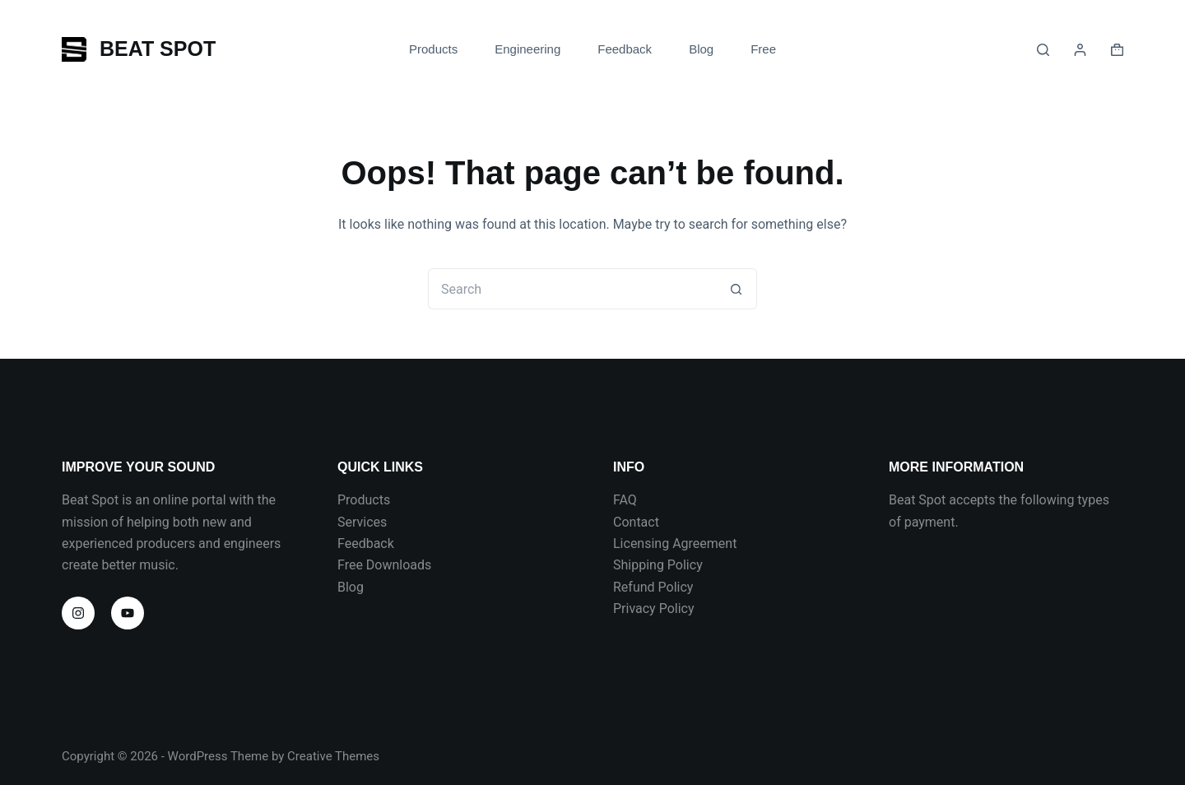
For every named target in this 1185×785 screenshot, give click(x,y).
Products (363, 500)
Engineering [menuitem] (527, 49)
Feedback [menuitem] (624, 49)
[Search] (1043, 50)
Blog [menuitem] (701, 49)
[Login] (1080, 50)
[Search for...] (572, 288)
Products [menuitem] (433, 49)
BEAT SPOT (158, 48)
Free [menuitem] (763, 49)
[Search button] (736, 288)
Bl (343, 587)
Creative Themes (333, 756)
